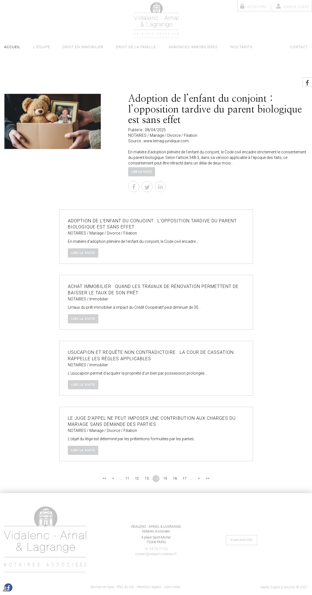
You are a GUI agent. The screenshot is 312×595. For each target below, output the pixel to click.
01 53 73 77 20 (156, 549)
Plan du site (125, 587)
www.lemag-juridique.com (166, 141)
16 (175, 478)
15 (165, 478)
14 (156, 478)
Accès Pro (257, 7)
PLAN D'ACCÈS (241, 540)
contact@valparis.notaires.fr (156, 554)
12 (137, 478)
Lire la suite (141, 172)
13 (147, 478)
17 (185, 478)
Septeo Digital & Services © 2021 (284, 587)
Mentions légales (149, 587)
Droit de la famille (136, 47)
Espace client (296, 7)
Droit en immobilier (83, 47)
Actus (271, 47)
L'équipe (41, 47)
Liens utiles (172, 587)
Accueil (12, 47)
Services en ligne (102, 587)
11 (127, 478)
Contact (299, 47)
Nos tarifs (241, 47)
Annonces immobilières (193, 47)
